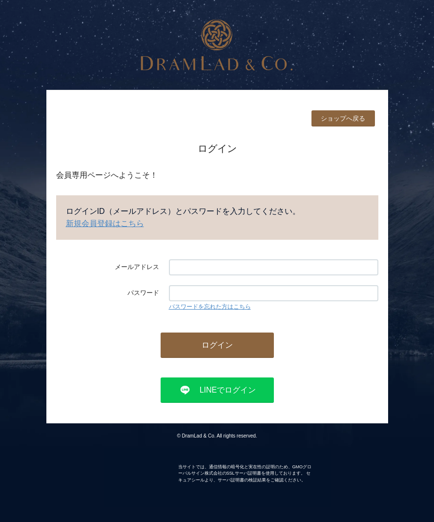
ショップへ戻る (343, 118)
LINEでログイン (228, 390)
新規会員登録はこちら (105, 223)
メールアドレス (137, 267)
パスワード (143, 292)
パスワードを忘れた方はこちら (210, 306)
